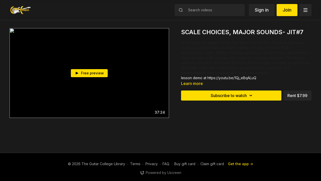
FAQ (166, 164)
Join (287, 10)
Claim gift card (212, 164)
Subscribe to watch (232, 96)
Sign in (262, 10)
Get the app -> (240, 164)
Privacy (151, 164)
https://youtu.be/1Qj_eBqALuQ (231, 78)
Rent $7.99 (297, 95)
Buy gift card (184, 164)
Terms (135, 164)
